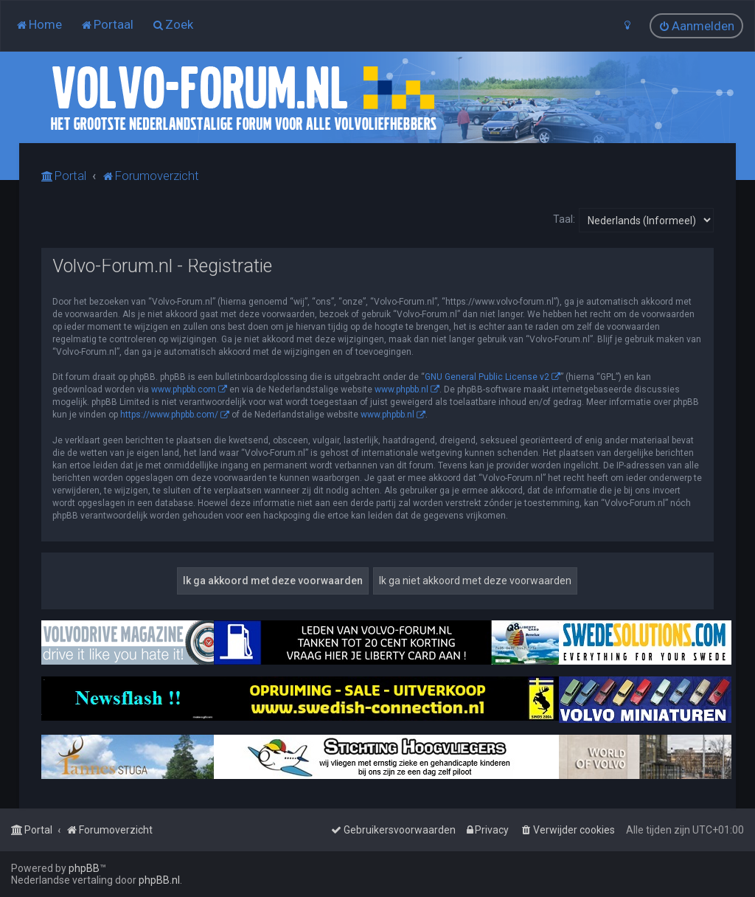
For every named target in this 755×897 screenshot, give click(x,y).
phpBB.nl (159, 880)
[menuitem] (39, 24)
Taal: (564, 219)
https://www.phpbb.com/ (169, 414)
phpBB (84, 868)
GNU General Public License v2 (487, 377)
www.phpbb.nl (401, 389)
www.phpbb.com (183, 389)
